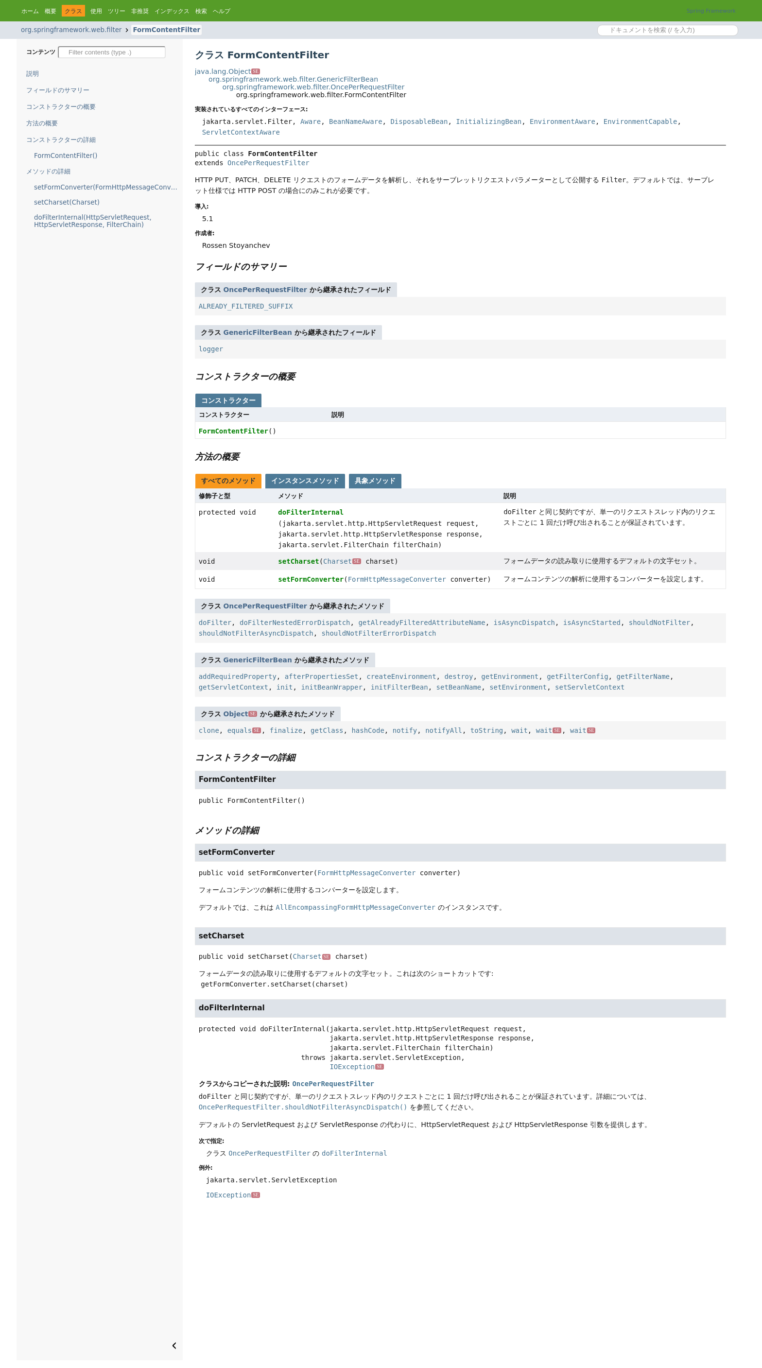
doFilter (215, 622)
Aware (310, 121)
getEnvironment (509, 676)
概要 (50, 11)
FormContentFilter (166, 30)
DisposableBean (419, 121)
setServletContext (589, 687)
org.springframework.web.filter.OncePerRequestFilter (313, 87)
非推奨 (140, 11)
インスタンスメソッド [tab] (305, 481)
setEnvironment (518, 687)
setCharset (298, 561)
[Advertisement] (460, 1287)
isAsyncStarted (592, 622)
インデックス (172, 11)
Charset (342, 561)
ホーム (30, 11)
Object (241, 714)
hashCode (367, 730)
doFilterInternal (311, 512)
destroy (458, 676)
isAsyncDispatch (524, 622)
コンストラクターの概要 (61, 106)
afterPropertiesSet (322, 676)
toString (486, 730)
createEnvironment (401, 676)
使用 (96, 11)
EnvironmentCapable (640, 121)
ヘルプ (221, 11)
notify (405, 730)
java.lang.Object (227, 71)
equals (244, 730)
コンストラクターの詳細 (61, 139)
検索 (201, 11)
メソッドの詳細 (48, 171)
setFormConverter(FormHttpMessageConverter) (108, 187)
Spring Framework (711, 11)
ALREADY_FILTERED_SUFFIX (246, 306)
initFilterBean (399, 687)
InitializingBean (488, 121)
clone (209, 730)
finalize (286, 730)
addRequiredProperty (238, 676)
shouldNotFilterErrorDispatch (379, 633)
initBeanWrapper (331, 687)
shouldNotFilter (659, 622)
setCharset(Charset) (67, 202)
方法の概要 (42, 123)
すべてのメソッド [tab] (228, 481)
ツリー (116, 11)
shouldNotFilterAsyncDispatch (256, 633)
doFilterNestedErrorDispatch (295, 622)
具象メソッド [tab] (375, 481)
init (285, 687)
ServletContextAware (241, 132)
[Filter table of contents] (112, 52)
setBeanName (459, 687)
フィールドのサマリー (57, 90)
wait (519, 730)
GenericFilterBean (258, 332)
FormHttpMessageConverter (397, 579)
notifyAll (443, 730)
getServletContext (233, 687)
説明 (32, 73)
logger (211, 349)
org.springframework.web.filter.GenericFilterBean (293, 79)
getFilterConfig (577, 676)
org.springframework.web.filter (71, 30)
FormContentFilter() (66, 155)
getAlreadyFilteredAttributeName (421, 622)
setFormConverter (311, 579)
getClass (327, 730)
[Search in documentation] (667, 30)
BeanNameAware (355, 121)
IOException (356, 1067)
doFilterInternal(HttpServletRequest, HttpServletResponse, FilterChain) (93, 221)
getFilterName (643, 676)
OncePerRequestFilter (268, 163)
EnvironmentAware (562, 121)
